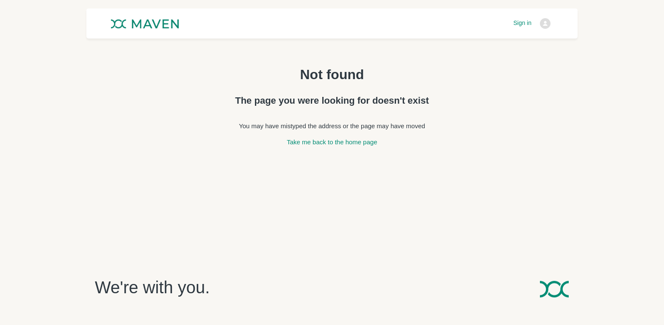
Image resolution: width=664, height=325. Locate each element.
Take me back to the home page (332, 142)
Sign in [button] (522, 22)
